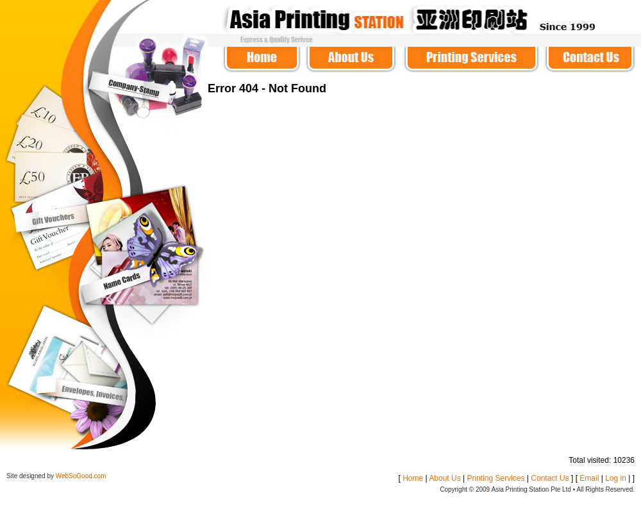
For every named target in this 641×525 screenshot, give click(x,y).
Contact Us (550, 478)
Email (589, 478)
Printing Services (495, 478)
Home (413, 478)
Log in (615, 478)
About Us (444, 478)
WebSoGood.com (81, 475)
